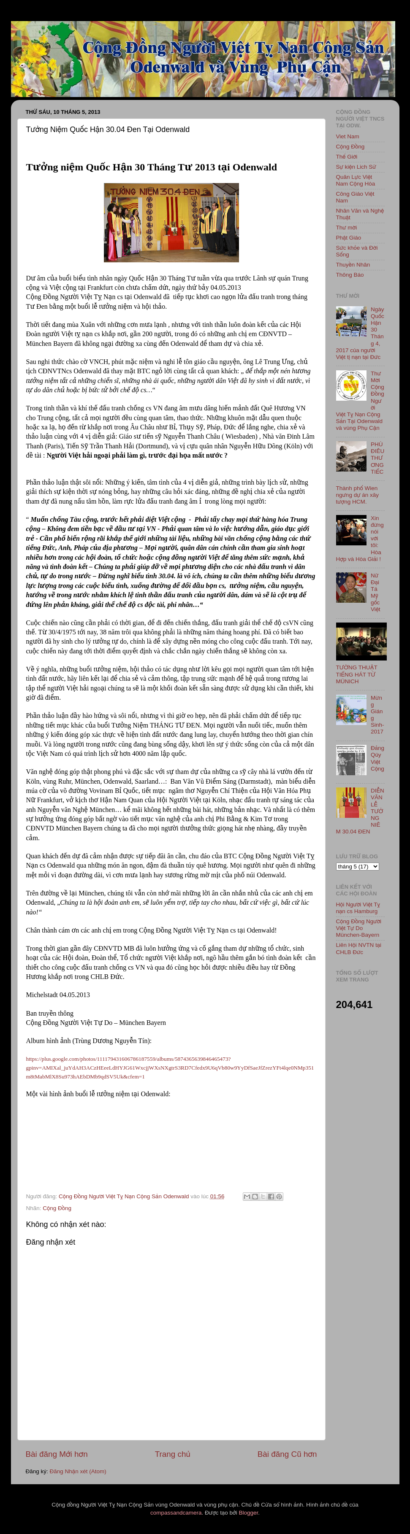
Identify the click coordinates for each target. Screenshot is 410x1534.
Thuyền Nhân (353, 265)
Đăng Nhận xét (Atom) (78, 1471)
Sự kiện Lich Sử (356, 167)
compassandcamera (176, 1513)
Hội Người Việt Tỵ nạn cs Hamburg (358, 907)
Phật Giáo (348, 238)
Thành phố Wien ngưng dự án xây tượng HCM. (357, 495)
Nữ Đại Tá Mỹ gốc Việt (375, 592)
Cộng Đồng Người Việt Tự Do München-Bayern (359, 928)
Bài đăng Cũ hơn (287, 1454)
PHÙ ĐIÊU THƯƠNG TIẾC (377, 458)
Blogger (248, 1513)
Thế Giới (347, 157)
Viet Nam (347, 136)
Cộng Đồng (57, 1208)
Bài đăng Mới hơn (57, 1454)
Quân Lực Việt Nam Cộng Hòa (355, 180)
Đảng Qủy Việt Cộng (377, 758)
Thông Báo (350, 275)
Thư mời (346, 227)
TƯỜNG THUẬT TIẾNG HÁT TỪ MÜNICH (356, 674)
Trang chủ (172, 1454)
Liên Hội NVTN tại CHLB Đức (359, 948)
